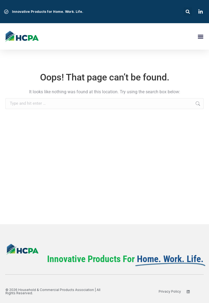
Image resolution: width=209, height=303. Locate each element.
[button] (188, 11)
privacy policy (170, 291)
